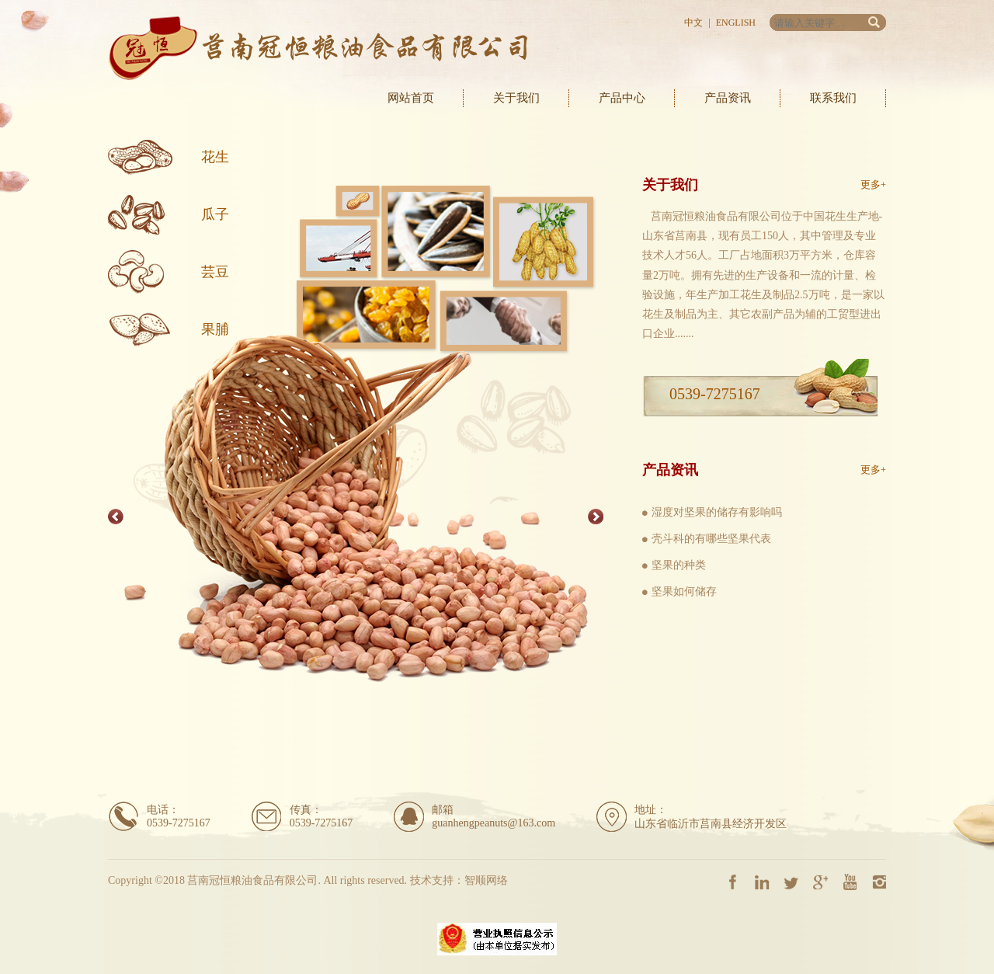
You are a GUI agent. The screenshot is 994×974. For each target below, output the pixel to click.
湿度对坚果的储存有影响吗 (717, 512)
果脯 (215, 329)
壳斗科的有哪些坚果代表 (711, 538)
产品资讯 (727, 98)
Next (595, 516)
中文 (693, 22)
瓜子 (215, 214)
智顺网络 (486, 880)
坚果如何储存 (684, 591)
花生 (215, 157)
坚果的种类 (679, 565)
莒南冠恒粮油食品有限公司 (317, 48)
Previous (115, 516)
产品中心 (622, 98)
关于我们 (516, 98)
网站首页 (411, 98)
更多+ (873, 184)
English (736, 22)
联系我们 (833, 98)
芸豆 (215, 272)
